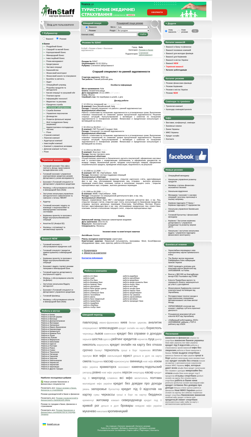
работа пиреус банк (131, 290)
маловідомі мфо (197, 383)
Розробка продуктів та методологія (56, 89)
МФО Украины (172, 132)
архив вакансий (184, 348)
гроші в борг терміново (135, 350)
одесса (107, 339)
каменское (110, 333)
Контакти (170, 139)
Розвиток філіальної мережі (58, 119)
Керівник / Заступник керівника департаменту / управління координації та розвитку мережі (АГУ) (182, 224)
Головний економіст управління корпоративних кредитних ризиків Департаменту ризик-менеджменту (58, 176)
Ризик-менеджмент (54, 61)
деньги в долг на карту (147, 355)
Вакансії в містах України (177, 60)
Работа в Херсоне (49, 358)
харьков (87, 339)
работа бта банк (90, 280)
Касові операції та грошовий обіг (60, 93)
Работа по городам (109, 428)
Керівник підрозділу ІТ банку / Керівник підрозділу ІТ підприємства (184, 204)
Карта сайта (132, 430)
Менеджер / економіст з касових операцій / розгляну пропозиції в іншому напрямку (182, 197)
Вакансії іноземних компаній (178, 50)
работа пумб (89, 278)
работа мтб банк (130, 286)
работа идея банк (91, 290)
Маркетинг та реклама (56, 102)
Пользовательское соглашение (111, 430)
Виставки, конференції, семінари (180, 123)
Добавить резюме (147, 428)
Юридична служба (54, 104)
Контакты (154, 430)
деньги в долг (110, 405)
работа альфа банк (131, 288)
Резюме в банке (146, 50)
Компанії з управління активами (58, 146)
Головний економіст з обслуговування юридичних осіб (57, 245)
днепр (158, 339)
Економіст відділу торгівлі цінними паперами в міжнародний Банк (58, 267)
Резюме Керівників (174, 86)
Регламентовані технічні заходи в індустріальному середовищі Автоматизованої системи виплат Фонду (183, 299)
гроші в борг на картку (132, 394)
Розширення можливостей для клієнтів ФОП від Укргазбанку (181, 315)
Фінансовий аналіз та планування (61, 76)
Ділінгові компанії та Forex (55, 149)
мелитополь (141, 378)
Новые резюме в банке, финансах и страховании (59, 389)
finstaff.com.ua (53, 424)
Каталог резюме (143, 426)
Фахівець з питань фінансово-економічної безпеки (181, 186)
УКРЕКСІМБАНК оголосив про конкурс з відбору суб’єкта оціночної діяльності (184, 308)
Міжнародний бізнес (55, 55)
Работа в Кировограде (51, 329)
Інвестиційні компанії (53, 143)
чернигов (142, 339)
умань (86, 389)
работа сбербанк (90, 305)
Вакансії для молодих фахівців (179, 53)
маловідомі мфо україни (97, 383)
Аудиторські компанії (53, 141)
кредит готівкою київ (187, 397)
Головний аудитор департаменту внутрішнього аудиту (57, 273)
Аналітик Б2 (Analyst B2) (54, 223)
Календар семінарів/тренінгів (179, 109)
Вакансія (93, 27)
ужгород (87, 372)
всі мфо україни (187, 355)
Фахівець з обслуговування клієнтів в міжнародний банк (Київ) (58, 189)
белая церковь (138, 322)
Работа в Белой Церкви (51, 317)
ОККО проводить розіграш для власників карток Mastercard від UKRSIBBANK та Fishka (182, 268)
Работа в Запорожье (50, 325)
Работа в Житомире (50, 323)
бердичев (97, 361)
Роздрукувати (90, 250)
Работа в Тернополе (50, 352)
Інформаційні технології (56, 99)
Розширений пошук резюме (130, 23)
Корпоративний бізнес (56, 52)
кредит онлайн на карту (132, 328)
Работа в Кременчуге (50, 331)
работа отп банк (90, 276)
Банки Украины (172, 129)
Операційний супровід (56, 85)
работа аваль (89, 297)
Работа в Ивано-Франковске (53, 327)
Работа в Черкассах (50, 362)
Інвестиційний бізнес (55, 58)
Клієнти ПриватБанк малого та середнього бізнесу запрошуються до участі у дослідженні (183, 282)
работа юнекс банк (131, 284)
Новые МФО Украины (174, 365)
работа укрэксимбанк (132, 297)
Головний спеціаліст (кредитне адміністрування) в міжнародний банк (57, 252)
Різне (48, 132)
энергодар (138, 372)
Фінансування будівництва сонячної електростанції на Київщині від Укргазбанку (184, 290)
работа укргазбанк (91, 286)
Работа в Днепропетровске (53, 321)
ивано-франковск (109, 322)
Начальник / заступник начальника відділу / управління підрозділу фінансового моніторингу (183, 233)
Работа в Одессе (48, 344)
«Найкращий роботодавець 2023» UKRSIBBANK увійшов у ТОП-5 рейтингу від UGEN (183, 322)
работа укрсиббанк (131, 278)
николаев (102, 411)
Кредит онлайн (172, 136)
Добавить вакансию (129, 428)
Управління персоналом (57, 113)
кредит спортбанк (173, 395)
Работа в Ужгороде (49, 354)
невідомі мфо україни (148, 405)
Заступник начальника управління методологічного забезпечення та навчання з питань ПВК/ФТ (58, 196)
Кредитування (52, 64)
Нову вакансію (172, 31)
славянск (112, 378)
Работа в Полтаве (49, 346)
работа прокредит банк (133, 301)
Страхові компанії (52, 135)
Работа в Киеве (48, 315)
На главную (111, 426)
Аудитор (46, 202)
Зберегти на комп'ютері (95, 253)
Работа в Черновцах (50, 367)
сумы (97, 394)
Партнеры (144, 430)
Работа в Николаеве (50, 342)
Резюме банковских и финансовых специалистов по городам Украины (58, 412)
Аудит (49, 82)
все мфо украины (190, 343)
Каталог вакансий (126, 426)
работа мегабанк (130, 299)
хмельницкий (114, 355)
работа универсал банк (93, 293)
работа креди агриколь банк (135, 282)
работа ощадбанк (91, 303)
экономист (124, 367)
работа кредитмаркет (132, 293)
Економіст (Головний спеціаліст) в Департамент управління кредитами (59, 183)
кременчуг (88, 400)
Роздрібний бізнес (54, 46)
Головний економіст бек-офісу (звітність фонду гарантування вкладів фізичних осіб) (56, 168)
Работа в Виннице (49, 319)
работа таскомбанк (91, 295)
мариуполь (103, 344)
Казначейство (52, 70)
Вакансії (172, 63)
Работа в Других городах (52, 369)
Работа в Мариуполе (50, 340)
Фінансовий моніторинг (56, 73)
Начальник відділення (178, 191)
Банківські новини (174, 126)
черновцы (88, 333)
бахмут (98, 350)
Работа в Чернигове (50, 365)
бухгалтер (114, 389)
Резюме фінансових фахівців (179, 83)
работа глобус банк (91, 307)
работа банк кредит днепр (94, 288)
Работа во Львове (49, 337)
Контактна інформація (92, 258)
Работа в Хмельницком (51, 360)
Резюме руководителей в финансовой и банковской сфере (59, 399)
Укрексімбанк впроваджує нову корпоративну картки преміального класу (183, 252)
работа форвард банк (92, 282)
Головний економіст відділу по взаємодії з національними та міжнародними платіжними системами (56, 208)
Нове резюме (184, 31)
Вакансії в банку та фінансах (178, 47)
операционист (90, 328)
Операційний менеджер (178, 176)
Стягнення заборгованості (58, 107)
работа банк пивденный (93, 299)
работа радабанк (130, 276)
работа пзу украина (131, 295)
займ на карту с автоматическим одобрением (182, 403)
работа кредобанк (131, 280)
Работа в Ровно (48, 348)
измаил (115, 400)
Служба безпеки (53, 110)
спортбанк (169, 340)
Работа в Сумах (48, 350)
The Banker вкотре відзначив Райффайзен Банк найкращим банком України (181, 260)
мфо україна (90, 367)
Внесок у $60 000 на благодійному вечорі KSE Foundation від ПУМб (183, 275)
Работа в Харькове (49, 356)
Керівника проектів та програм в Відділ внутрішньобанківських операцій (57, 217)
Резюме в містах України (177, 90)
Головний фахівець (51, 296)
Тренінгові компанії (174, 106)
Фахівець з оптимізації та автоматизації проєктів (54, 228)
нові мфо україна (111, 372)
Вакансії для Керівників (176, 57)
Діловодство (51, 116)
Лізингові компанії (52, 138)
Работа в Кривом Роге (51, 333)
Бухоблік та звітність (55, 79)
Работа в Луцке (48, 335)
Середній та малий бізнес (57, 49)
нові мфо (148, 361)
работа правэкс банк (92, 284)
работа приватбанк (91, 301)
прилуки (87, 355)
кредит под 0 (153, 400)
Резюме (92, 30)
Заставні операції (54, 67)
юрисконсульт (121, 361)
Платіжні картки (53, 96)
